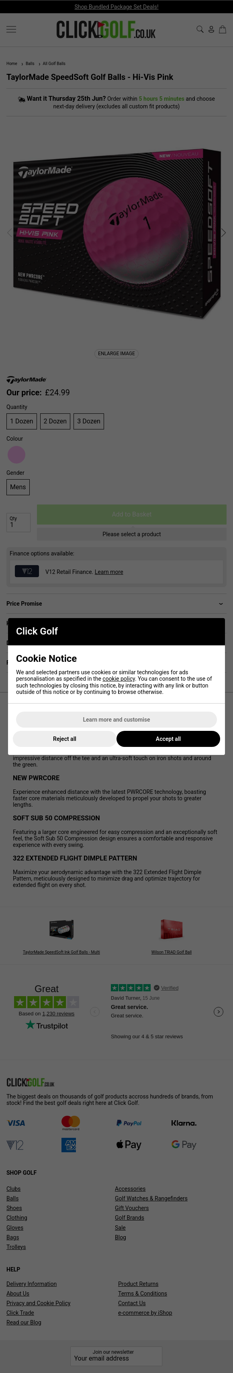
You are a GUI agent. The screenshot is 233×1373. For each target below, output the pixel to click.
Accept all (168, 739)
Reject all (64, 739)
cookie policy (118, 678)
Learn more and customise (116, 719)
